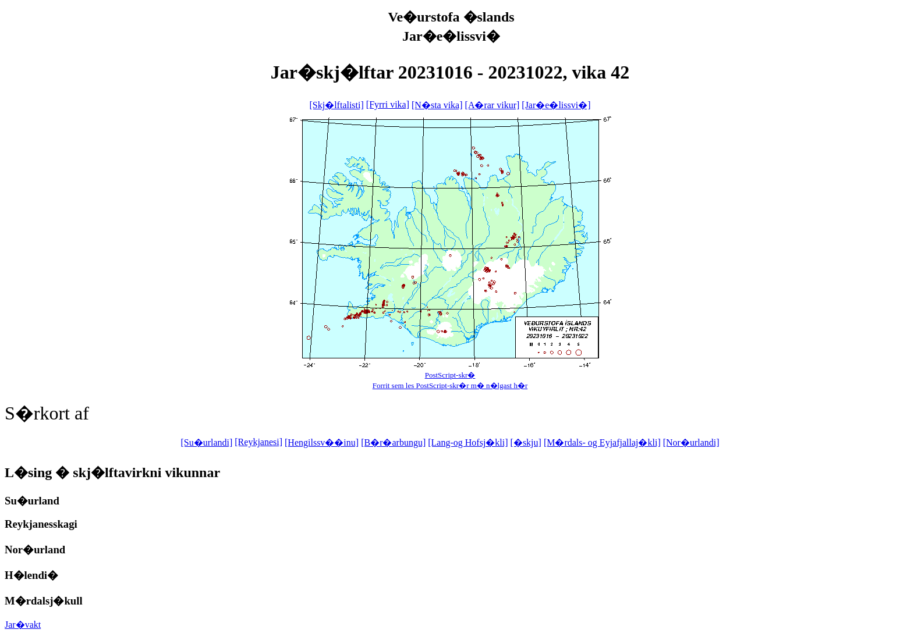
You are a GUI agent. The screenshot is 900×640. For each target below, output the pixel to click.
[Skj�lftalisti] (336, 105)
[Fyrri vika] (387, 104)
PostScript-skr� (450, 375)
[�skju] (526, 442)
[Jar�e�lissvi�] (556, 105)
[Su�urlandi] (206, 442)
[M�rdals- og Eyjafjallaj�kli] (602, 442)
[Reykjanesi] (258, 442)
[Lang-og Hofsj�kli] (468, 442)
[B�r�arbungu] (393, 442)
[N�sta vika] (437, 105)
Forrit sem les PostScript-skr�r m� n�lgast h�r (450, 385)
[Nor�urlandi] (691, 442)
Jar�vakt (23, 625)
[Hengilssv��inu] (322, 442)
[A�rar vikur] (492, 105)
